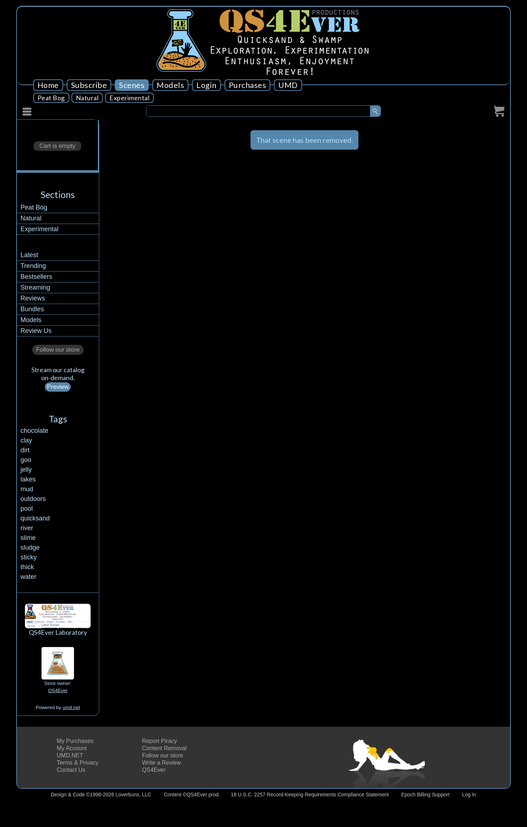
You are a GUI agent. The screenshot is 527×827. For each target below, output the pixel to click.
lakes (28, 479)
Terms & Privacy (78, 763)
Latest (29, 255)
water (28, 576)
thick (27, 567)
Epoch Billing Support (425, 794)
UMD (288, 85)
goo (26, 459)
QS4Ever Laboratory (58, 632)
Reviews (33, 298)
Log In (469, 794)
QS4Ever (57, 690)
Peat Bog (51, 98)
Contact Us (71, 770)
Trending (33, 265)
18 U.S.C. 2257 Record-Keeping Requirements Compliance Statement (310, 794)
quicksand (35, 518)
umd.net (71, 707)
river (27, 528)
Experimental (129, 98)
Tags (58, 418)
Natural (87, 98)
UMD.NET (70, 755)
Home (48, 85)
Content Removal (164, 748)
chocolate (34, 430)
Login (206, 85)
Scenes (131, 85)
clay (26, 440)
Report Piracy (159, 741)
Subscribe (89, 85)
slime (28, 537)
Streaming (35, 287)
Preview (58, 386)
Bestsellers (36, 276)
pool (27, 508)
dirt (25, 450)
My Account (72, 748)
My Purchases (75, 741)
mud (27, 489)
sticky (29, 557)
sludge (30, 547)
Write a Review (161, 763)
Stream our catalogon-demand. (57, 374)
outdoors (33, 498)
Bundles (32, 309)
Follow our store (58, 349)
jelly (26, 469)
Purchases (247, 85)
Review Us (36, 330)
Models (170, 85)
